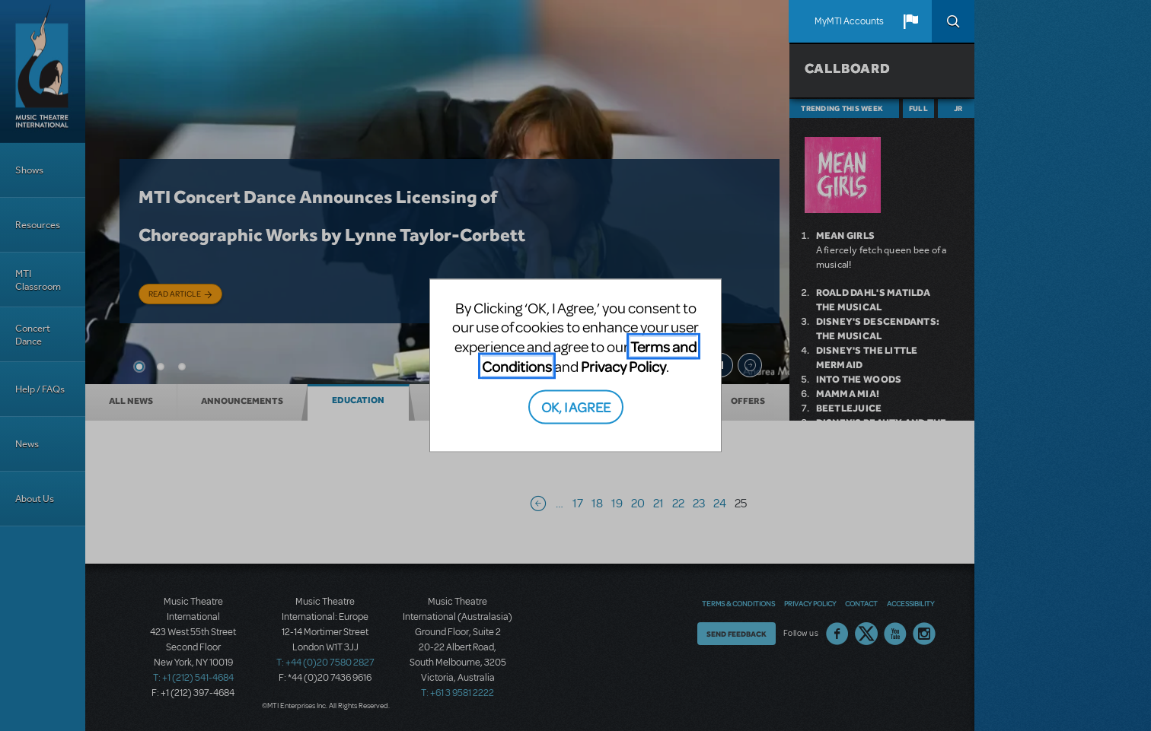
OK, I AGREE (576, 406)
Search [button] (953, 21)
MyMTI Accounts (849, 21)
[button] (910, 21)
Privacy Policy (623, 365)
